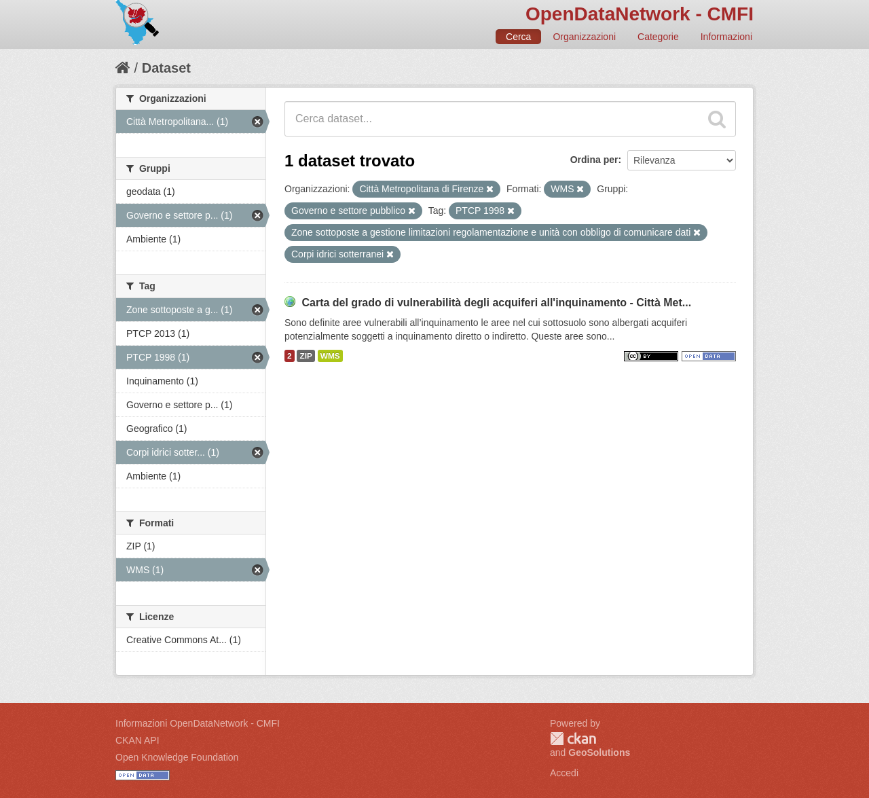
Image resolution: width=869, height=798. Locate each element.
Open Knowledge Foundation (176, 757)
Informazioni (726, 36)
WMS (330, 356)
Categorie (658, 36)
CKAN (573, 738)
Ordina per (594, 159)
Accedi (564, 772)
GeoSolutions (599, 752)
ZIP (305, 356)
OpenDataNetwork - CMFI (639, 13)
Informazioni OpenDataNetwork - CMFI (197, 723)
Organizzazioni (584, 36)
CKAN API (137, 740)
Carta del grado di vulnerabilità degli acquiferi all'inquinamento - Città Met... (496, 302)
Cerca (518, 36)
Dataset (166, 67)
